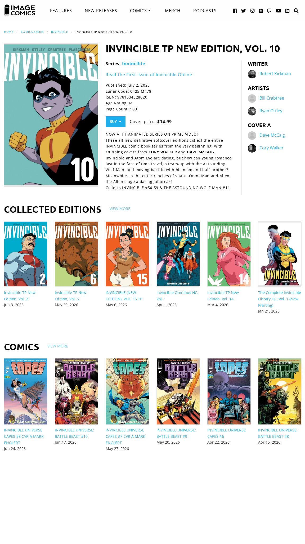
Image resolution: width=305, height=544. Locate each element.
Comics (138, 11)
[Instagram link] (252, 10)
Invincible (59, 32)
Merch (173, 11)
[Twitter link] (243, 10)
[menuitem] (61, 10)
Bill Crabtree (271, 98)
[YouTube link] (278, 10)
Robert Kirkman (275, 74)
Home (8, 32)
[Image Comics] (20, 10)
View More (120, 208)
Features (61, 11)
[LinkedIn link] (287, 10)
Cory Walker (271, 148)
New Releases (101, 11)
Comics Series (32, 32)
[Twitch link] (269, 10)
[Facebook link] (235, 10)
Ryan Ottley (270, 111)
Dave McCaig (272, 135)
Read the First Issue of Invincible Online (149, 75)
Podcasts (204, 11)
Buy (115, 121)
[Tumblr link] (261, 10)
